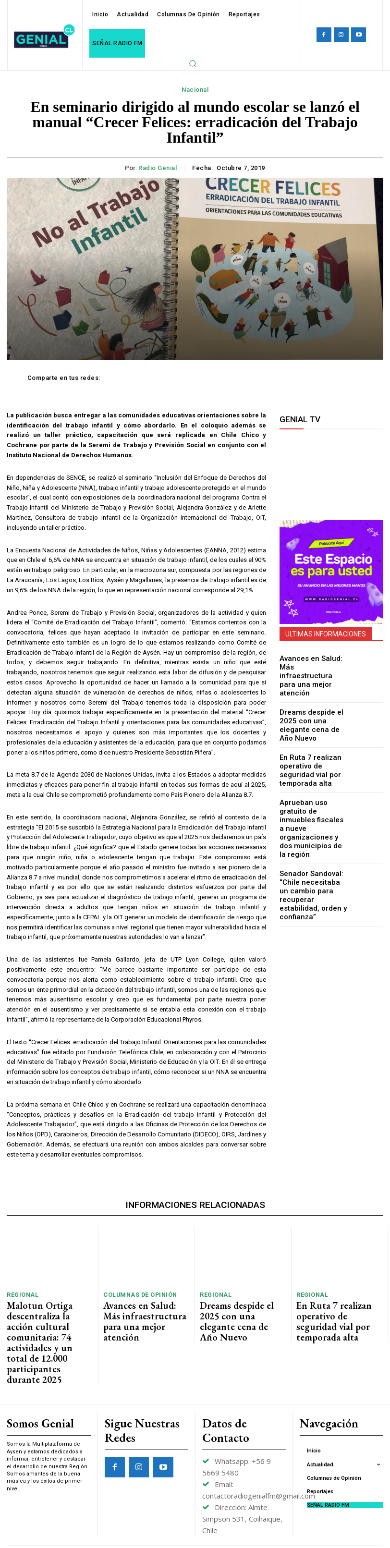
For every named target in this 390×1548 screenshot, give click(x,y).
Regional (20, 1293)
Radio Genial (157, 167)
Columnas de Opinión (136, 1293)
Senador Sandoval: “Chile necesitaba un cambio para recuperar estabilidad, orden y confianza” (313, 846)
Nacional (195, 90)
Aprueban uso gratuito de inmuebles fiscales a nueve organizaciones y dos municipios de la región (314, 797)
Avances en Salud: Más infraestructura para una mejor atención (312, 669)
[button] (192, 63)
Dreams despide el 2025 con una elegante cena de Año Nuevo (312, 710)
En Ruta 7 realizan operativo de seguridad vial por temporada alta (313, 751)
